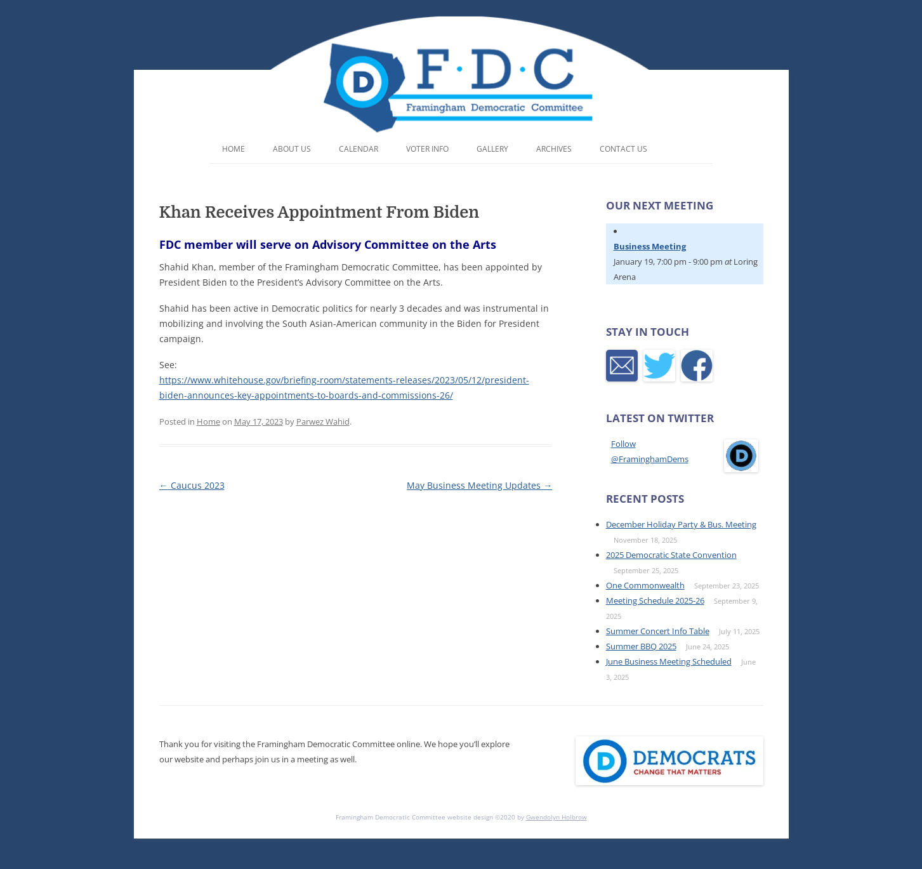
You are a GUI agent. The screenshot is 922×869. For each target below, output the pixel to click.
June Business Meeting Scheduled (669, 661)
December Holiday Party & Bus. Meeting (681, 524)
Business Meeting (650, 246)
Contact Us (623, 148)
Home (233, 148)
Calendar (358, 148)
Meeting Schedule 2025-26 (655, 600)
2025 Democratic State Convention (671, 555)
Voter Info (427, 148)
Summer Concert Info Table (657, 631)
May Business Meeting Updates (479, 485)
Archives (554, 148)
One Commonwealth (645, 585)
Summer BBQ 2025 (641, 646)
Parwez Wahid (323, 421)
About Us (292, 148)
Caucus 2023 (192, 485)
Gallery (492, 148)
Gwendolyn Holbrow (556, 817)
